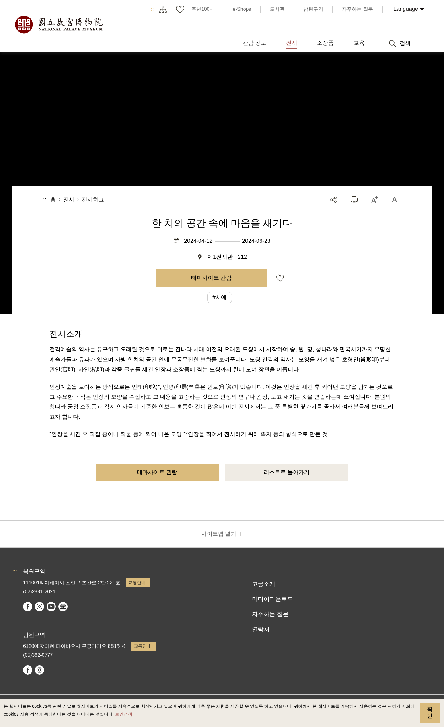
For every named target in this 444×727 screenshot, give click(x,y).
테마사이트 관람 (211, 278)
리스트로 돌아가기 (287, 472)
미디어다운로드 (272, 599)
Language (405, 9)
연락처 (260, 629)
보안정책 (123, 714)
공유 (333, 199)
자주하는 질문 (270, 614)
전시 (68, 200)
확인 (430, 712)
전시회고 (93, 200)
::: (151, 9)
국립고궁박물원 (58, 24)
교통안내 (137, 582)
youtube (51, 606)
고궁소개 (263, 584)
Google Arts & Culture (63, 606)
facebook (27, 606)
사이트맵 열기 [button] (218, 534)
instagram (39, 606)
